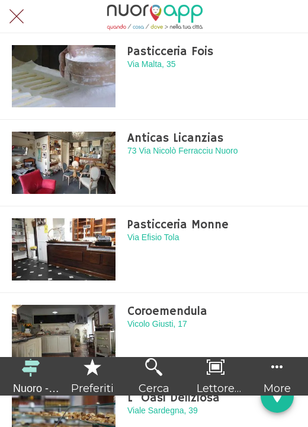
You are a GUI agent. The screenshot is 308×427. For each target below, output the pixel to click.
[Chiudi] (16, 16)
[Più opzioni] (277, 376)
